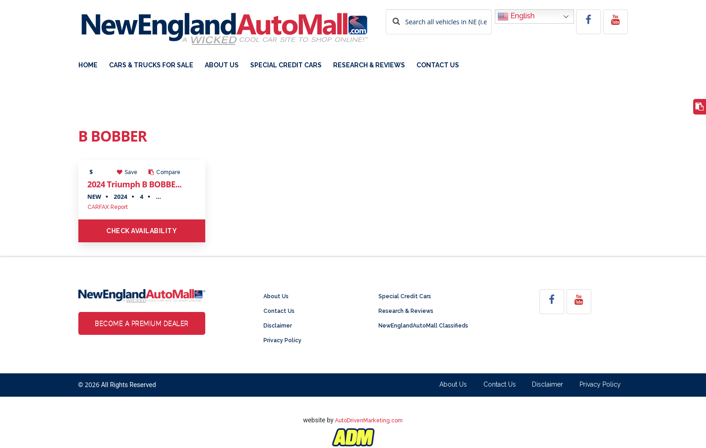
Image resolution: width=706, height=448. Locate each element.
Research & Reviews (369, 65)
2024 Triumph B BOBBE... (135, 184)
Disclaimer (277, 325)
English (516, 16)
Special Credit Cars (286, 65)
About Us (222, 65)
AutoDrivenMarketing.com (369, 420)
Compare (164, 172)
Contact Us (437, 65)
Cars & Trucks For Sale (151, 65)
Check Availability (141, 231)
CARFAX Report (108, 207)
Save (127, 172)
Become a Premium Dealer (142, 323)
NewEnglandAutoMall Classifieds (423, 325)
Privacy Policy (282, 340)
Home (88, 65)
